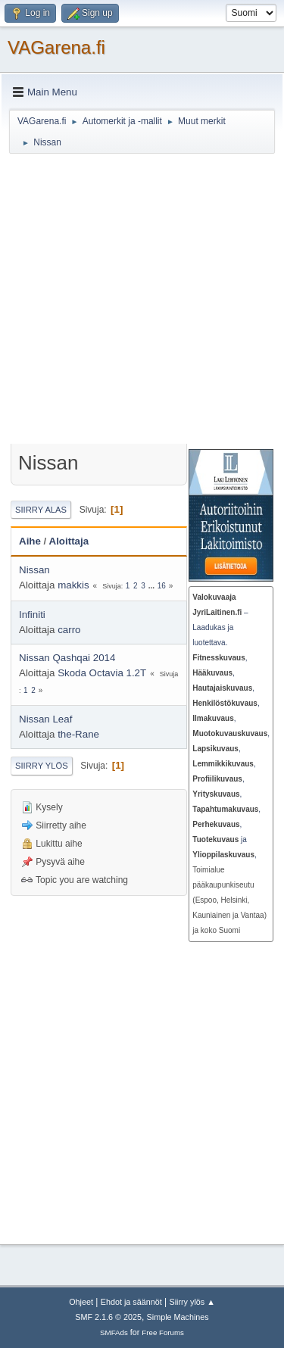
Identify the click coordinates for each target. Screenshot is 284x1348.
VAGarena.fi (56, 47)
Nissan (34, 570)
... (152, 586)
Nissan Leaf (45, 719)
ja (219, 839)
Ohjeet (81, 1301)
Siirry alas (41, 509)
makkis (73, 585)
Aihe (30, 541)
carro (69, 629)
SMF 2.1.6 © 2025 (108, 1316)
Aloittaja (69, 541)
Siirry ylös (41, 765)
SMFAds (114, 1332)
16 (162, 586)
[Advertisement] (142, 301)
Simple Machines (178, 1316)
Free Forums (163, 1332)
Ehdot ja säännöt (131, 1301)
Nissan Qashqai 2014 (67, 657)
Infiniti (32, 614)
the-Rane (78, 734)
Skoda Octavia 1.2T (102, 673)
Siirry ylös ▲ (191, 1301)
